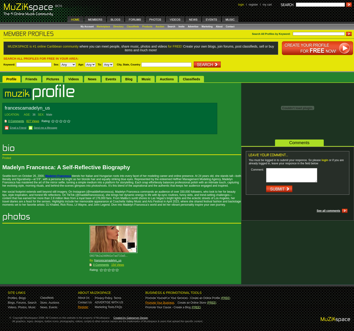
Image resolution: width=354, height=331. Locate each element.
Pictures (52, 79)
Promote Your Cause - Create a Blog (168, 307)
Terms (117, 298)
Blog (129, 79)
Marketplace (103, 26)
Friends (31, 79)
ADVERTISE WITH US (109, 302)
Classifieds (133, 26)
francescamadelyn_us (107, 260)
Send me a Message (45, 127)
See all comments (328, 210)
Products (147, 26)
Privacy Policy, (104, 298)
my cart (267, 4)
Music (146, 79)
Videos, (12, 307)
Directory (118, 26)
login (241, 4)
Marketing (207, 26)
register (253, 4)
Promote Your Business (159, 302)
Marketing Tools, (105, 307)
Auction (160, 26)
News (92, 79)
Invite (181, 26)
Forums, (22, 302)
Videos (73, 79)
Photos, (22, 307)
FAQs (118, 307)
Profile (11, 79)
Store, (44, 302)
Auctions (167, 79)
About (219, 26)
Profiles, (13, 298)
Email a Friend (18, 127)
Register (83, 307)
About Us (83, 297)
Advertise (193, 26)
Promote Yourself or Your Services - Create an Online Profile (182, 298)
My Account (87, 26)
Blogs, (12, 302)
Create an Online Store (191, 302)
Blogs (22, 298)
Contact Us (85, 302)
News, (44, 307)
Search (171, 26)
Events (111, 79)
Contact (230, 26)
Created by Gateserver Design (131, 317)
